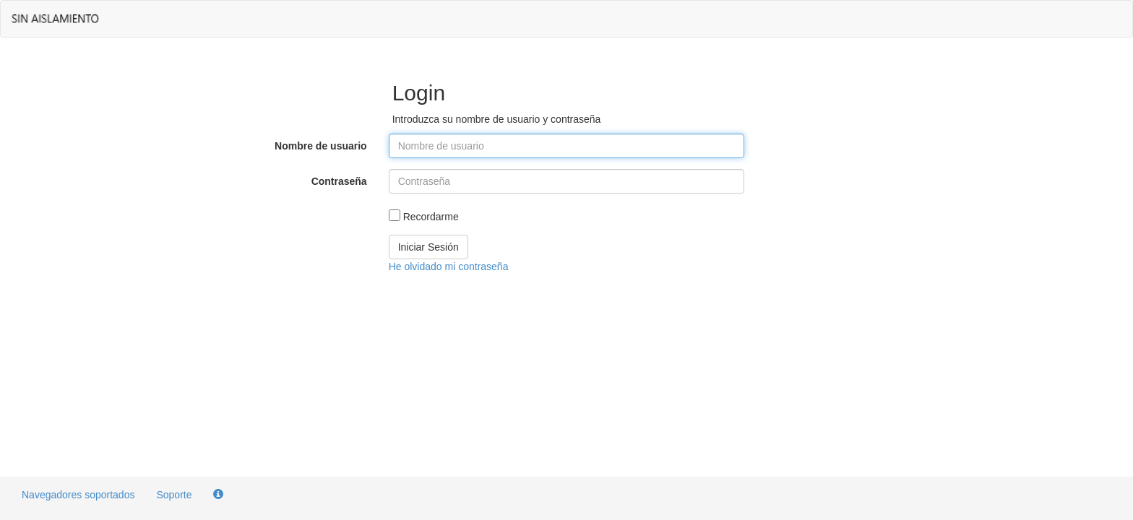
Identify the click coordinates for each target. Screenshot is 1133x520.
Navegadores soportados (78, 494)
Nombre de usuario (321, 146)
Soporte (173, 494)
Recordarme (431, 216)
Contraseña (339, 181)
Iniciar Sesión (428, 247)
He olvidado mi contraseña (449, 266)
